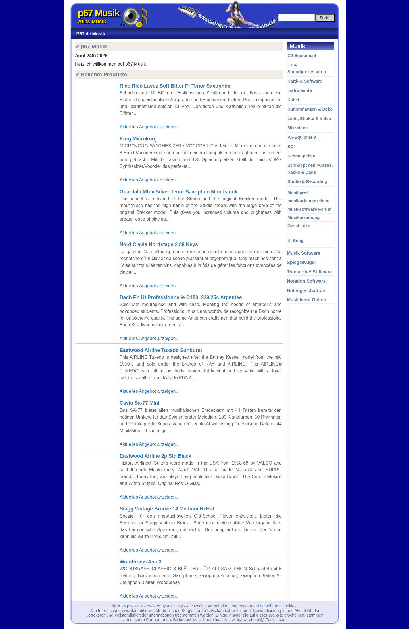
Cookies (289, 606)
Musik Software (303, 253)
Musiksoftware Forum (309, 209)
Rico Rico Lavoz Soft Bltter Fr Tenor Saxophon (175, 86)
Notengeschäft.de (306, 290)
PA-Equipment (301, 137)
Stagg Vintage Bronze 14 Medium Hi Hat (167, 509)
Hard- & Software (304, 81)
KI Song (295, 240)
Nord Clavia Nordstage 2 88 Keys (159, 244)
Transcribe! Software (309, 271)
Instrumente (299, 90)
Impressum (242, 606)
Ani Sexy (175, 606)
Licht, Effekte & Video (309, 118)
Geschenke (298, 225)
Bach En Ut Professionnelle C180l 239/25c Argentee (181, 297)
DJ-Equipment (301, 55)
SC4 (291, 146)
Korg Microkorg (138, 139)
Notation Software (306, 281)
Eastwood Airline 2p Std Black (155, 456)
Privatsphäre (266, 606)
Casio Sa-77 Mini (139, 403)
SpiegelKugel (301, 262)
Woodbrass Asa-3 (141, 562)
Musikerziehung (303, 217)
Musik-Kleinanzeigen (308, 201)
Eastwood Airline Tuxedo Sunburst (161, 350)
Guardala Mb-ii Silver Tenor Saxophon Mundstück (178, 192)
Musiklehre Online (306, 299)
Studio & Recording (307, 181)
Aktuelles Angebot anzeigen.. (149, 126)
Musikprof (297, 192)
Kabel (293, 99)
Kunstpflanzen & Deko (310, 109)
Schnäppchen (301, 155)
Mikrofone (297, 127)
